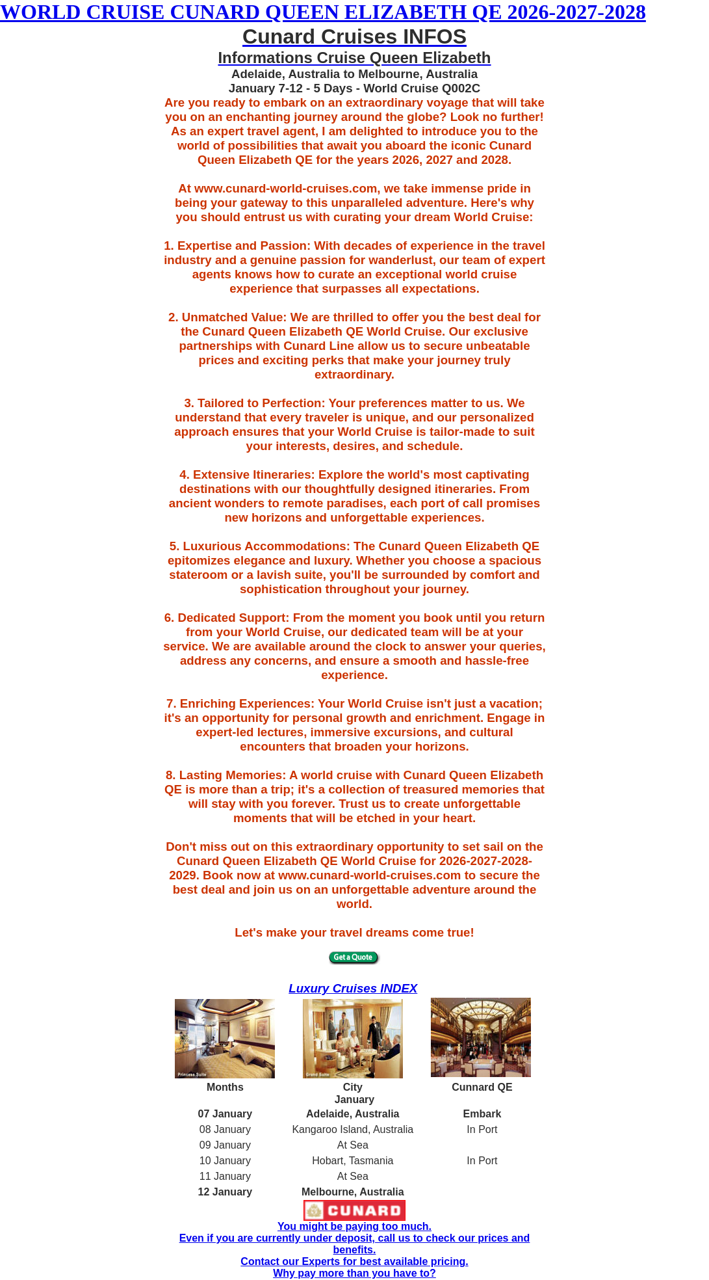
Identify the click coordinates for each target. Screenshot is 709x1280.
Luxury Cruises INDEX (353, 988)
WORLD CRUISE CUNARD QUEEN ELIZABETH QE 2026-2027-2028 (323, 11)
